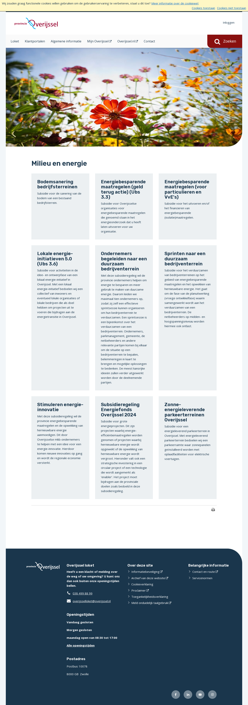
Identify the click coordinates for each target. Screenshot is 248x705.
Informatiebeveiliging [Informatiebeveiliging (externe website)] (145, 572)
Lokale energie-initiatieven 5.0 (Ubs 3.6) (55, 259)
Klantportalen (35, 41)
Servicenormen (202, 578)
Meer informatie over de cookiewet (175, 3)
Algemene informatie (66, 41)
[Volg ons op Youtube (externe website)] (200, 694)
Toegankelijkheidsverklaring (149, 597)
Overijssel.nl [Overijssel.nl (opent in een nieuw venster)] (126, 41)
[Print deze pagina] (213, 510)
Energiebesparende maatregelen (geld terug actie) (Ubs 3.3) (123, 189)
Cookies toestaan (203, 8)
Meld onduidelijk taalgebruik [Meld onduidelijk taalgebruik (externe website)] (149, 603)
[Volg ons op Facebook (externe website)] (175, 694)
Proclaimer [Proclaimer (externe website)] (138, 590)
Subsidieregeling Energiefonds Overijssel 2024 (120, 410)
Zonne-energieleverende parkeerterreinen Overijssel (184, 412)
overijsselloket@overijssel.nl (89, 601)
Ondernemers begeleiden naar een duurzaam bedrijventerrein (124, 261)
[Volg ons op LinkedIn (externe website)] (188, 694)
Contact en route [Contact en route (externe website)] (203, 572)
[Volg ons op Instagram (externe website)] (212, 694)
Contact (149, 41)
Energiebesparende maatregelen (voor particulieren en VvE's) (186, 189)
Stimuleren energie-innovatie (60, 407)
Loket (15, 41)
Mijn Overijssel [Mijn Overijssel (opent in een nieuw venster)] (97, 41)
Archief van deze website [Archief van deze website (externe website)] (148, 578)
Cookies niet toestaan (231, 8)
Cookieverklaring (142, 584)
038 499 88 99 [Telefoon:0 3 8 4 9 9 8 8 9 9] (82, 593)
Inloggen (228, 22)
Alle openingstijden (81, 645)
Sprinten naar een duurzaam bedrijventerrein (184, 259)
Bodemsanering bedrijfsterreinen (57, 184)
